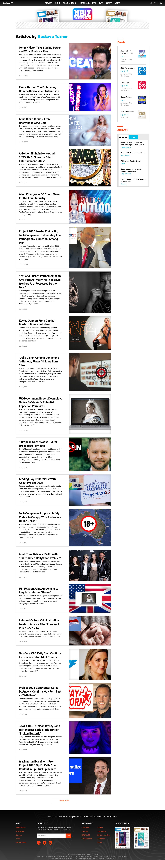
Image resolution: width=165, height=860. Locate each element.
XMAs (99, 842)
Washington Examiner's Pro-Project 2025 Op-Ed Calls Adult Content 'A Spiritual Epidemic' (38, 765)
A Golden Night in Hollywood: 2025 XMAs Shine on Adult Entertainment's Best (37, 157)
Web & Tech (69, 3)
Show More (64, 800)
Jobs (133, 137)
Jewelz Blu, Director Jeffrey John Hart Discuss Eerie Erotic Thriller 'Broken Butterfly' (39, 730)
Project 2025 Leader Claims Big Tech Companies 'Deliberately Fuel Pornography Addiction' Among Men (40, 237)
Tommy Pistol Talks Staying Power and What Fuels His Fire (40, 49)
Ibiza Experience (127, 111)
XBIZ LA (100, 827)
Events (121, 42)
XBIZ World (86, 835)
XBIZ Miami (101, 831)
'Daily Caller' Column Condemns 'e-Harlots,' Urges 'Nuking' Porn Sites (39, 361)
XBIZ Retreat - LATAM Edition (127, 52)
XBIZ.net (122, 130)
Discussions (123, 137)
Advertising (20, 831)
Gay (101, 3)
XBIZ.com (85, 827)
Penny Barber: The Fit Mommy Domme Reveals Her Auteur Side (39, 89)
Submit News (21, 827)
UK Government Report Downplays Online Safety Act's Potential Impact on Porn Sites (40, 402)
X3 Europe (125, 82)
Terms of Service (104, 859)
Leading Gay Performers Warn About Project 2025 (37, 481)
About (18, 838)
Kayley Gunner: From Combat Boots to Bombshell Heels (37, 322)
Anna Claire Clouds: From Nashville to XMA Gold (35, 121)
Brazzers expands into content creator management (131, 170)
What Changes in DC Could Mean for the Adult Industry (39, 196)
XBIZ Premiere (87, 838)
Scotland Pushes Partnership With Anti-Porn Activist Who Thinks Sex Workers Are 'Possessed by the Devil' (40, 282)
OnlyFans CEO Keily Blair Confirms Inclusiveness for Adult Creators (40, 655)
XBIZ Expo (101, 838)
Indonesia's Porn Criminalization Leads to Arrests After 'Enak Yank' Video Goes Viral (39, 624)
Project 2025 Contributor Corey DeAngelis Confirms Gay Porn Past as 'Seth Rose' (40, 691)
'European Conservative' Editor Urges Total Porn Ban (38, 444)
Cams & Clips (113, 3)
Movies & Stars (52, 3)
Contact (19, 835)
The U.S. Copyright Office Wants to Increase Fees (133, 180)
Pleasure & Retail (87, 3)
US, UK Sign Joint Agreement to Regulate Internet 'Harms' (38, 590)
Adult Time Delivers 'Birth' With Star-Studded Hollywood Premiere (40, 556)
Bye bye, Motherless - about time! (133, 153)
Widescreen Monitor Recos (130, 161)
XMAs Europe (126, 97)
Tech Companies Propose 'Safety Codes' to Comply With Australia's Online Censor (40, 517)
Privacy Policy (21, 842)
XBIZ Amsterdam (128, 68)
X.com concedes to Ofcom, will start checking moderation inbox (132, 144)
